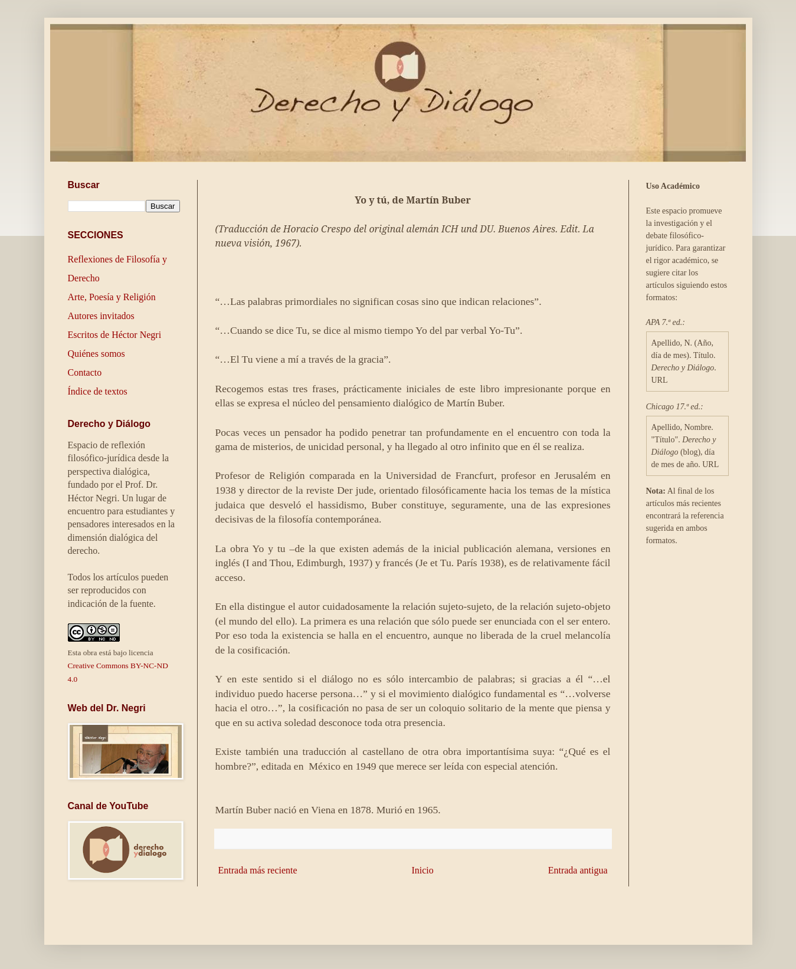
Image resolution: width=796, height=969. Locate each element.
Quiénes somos (96, 354)
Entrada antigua (578, 870)
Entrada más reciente (257, 870)
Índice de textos (97, 391)
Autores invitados (101, 316)
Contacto (85, 372)
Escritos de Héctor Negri (115, 335)
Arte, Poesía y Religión (112, 297)
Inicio (422, 870)
